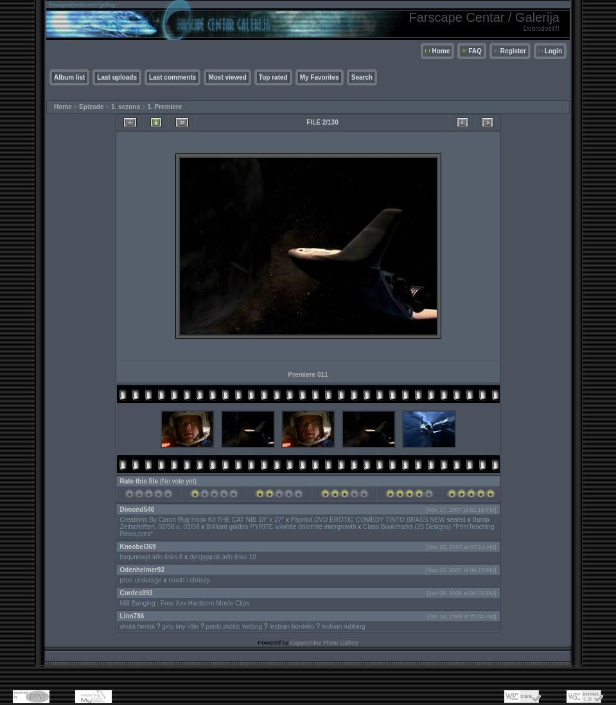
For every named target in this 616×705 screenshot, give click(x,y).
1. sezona (125, 106)
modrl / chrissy (188, 580)
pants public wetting (234, 626)
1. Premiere (164, 106)
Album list (69, 77)
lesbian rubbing (343, 626)
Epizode (91, 106)
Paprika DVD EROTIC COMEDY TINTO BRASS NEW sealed (378, 519)
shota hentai (137, 626)
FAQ (475, 51)
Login (553, 51)
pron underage (141, 580)
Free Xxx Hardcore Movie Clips (205, 603)
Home (441, 51)
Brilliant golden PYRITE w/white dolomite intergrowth (281, 526)
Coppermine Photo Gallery (324, 643)
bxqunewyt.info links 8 (151, 557)
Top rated (273, 77)
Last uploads (117, 77)
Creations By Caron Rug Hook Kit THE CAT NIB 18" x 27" (202, 519)
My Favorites (319, 77)
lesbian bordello (291, 626)
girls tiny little (180, 626)
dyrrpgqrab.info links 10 (222, 557)
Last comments (172, 77)
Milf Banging (137, 603)
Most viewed (227, 77)
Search (362, 77)
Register (513, 51)
